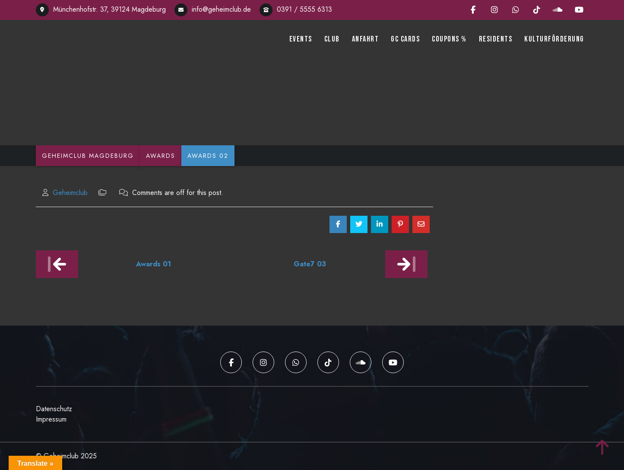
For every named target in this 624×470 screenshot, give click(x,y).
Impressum (51, 419)
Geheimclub (70, 193)
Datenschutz (54, 409)
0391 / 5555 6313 (296, 9)
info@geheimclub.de (212, 9)
